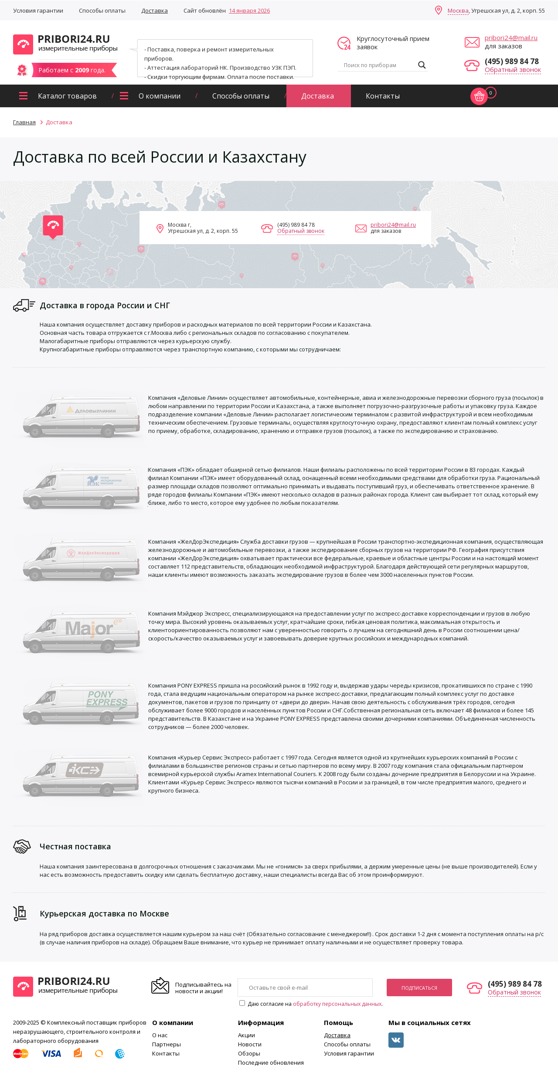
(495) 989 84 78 (512, 61)
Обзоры (249, 1053)
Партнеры (166, 1044)
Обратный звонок (513, 69)
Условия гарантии (38, 10)
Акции (246, 1035)
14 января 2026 (249, 10)
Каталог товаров (67, 96)
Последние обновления (271, 1062)
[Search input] (379, 65)
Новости (250, 1044)
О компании (159, 96)
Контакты (383, 96)
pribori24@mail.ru (511, 37)
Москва (458, 10)
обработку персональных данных (337, 1004)
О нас (159, 1035)
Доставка (154, 10)
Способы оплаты (102, 10)
